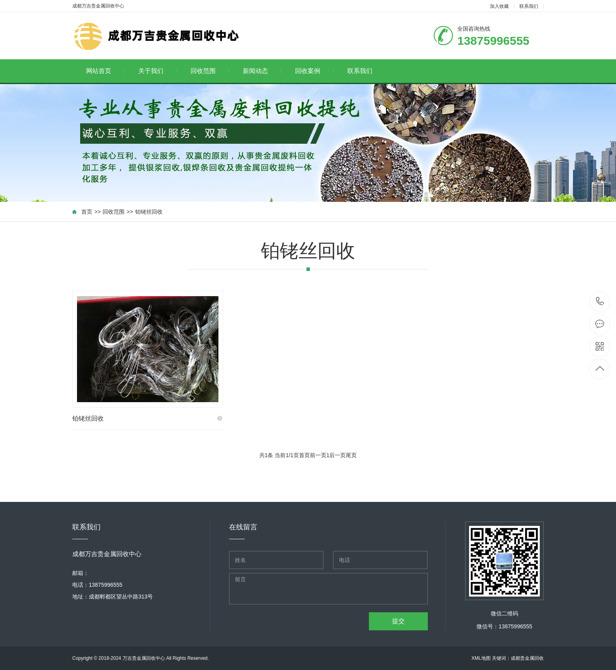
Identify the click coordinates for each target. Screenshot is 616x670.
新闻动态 (262, 71)
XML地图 (481, 658)
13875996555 (600, 301)
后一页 (337, 455)
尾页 (351, 455)
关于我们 (157, 71)
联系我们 (528, 6)
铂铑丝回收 (149, 212)
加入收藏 (499, 6)
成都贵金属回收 (527, 658)
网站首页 (105, 71)
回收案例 (314, 71)
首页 (86, 212)
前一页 (318, 455)
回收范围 (210, 71)
